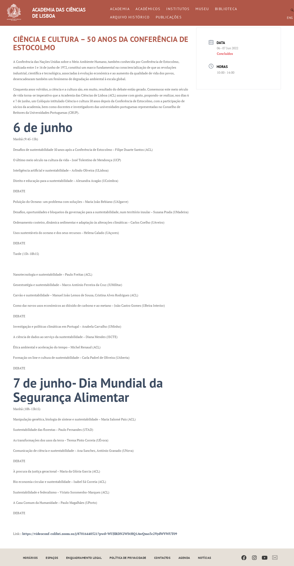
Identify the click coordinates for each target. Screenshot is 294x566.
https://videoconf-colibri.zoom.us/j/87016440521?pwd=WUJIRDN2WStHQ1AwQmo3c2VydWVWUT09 (99, 533)
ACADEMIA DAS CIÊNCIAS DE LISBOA (59, 12)
